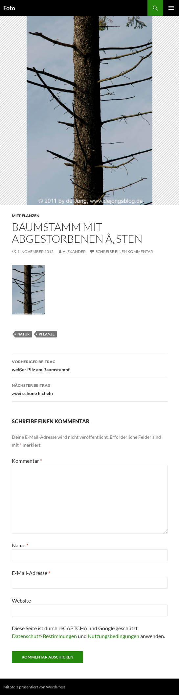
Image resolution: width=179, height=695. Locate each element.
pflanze (47, 334)
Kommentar (27, 461)
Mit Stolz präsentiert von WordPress (34, 686)
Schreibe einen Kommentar (124, 251)
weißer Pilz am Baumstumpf (90, 365)
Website (21, 600)
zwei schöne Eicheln (90, 389)
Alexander (74, 251)
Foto (9, 8)
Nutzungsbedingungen (113, 636)
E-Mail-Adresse (31, 573)
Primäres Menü (171, 8)
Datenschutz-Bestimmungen (44, 636)
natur (23, 334)
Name (20, 545)
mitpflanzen (25, 215)
